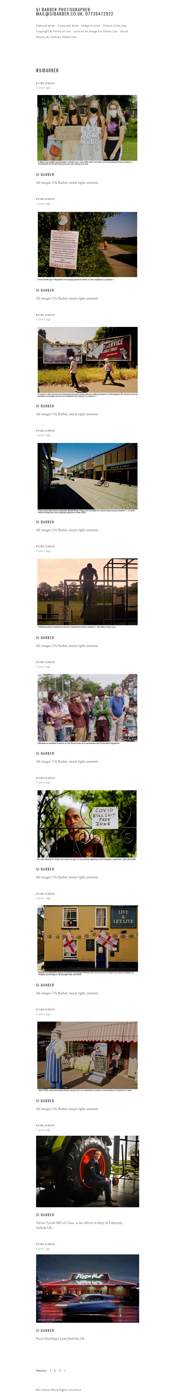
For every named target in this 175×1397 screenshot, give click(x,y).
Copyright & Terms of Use (53, 31)
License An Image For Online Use (95, 31)
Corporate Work (68, 25)
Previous (41, 1370)
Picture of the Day (115, 25)
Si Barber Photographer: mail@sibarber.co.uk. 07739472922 (74, 11)
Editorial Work (45, 25)
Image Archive (90, 25)
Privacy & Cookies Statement (56, 37)
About (124, 31)
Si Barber (45, 174)
